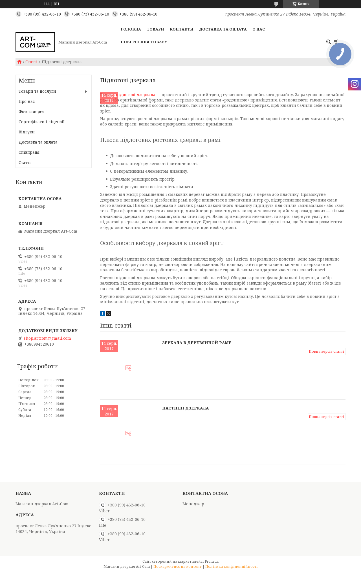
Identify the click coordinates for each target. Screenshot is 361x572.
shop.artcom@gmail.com (47, 338)
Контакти (181, 29)
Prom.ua (212, 561)
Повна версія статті (326, 351)
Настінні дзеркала (185, 408)
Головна (131, 29)
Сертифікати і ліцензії (42, 121)
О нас (258, 29)
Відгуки (27, 132)
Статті (31, 62)
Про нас (27, 101)
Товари (155, 29)
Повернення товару (144, 41)
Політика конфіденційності (231, 566)
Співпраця (29, 152)
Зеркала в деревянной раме (197, 342)
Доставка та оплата (223, 29)
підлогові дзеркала (135, 94)
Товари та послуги (37, 91)
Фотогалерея (32, 111)
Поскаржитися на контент (177, 566)
